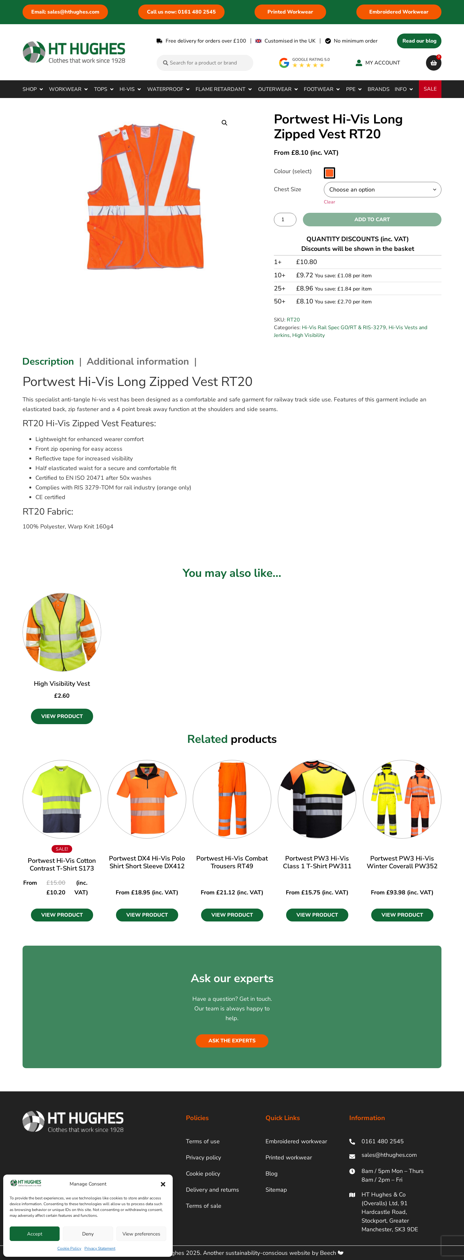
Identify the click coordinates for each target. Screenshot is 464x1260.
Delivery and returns (212, 1190)
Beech (331, 1253)
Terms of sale (203, 1206)
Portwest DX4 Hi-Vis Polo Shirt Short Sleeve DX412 (147, 862)
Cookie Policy (69, 1248)
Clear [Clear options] (329, 202)
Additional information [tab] (138, 361)
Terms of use (203, 1141)
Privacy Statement (99, 1248)
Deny (88, 1234)
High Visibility (308, 335)
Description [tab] (48, 361)
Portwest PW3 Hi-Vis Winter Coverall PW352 (402, 862)
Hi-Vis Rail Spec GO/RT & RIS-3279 (344, 327)
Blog (272, 1173)
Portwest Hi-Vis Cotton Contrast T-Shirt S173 (62, 864)
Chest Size (287, 189)
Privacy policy (203, 1157)
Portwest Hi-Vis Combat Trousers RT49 (232, 862)
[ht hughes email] (390, 1156)
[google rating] (304, 63)
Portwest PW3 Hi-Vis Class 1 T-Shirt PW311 (317, 862)
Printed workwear (289, 1157)
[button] (163, 1184)
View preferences (141, 1234)
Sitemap (276, 1190)
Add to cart (372, 219)
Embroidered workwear (296, 1141)
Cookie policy (203, 1173)
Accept (34, 1234)
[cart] (433, 63)
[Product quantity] (285, 219)
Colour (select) (293, 171)
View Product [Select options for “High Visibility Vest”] (62, 716)
